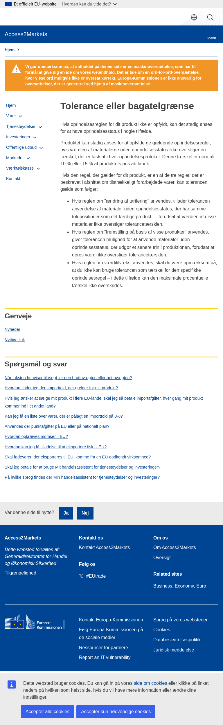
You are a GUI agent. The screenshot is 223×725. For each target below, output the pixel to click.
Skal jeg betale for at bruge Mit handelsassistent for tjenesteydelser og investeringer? (82, 467)
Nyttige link (15, 339)
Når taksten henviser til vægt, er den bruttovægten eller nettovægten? (68, 377)
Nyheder (12, 329)
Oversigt (162, 557)
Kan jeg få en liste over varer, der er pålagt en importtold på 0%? (64, 416)
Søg (210, 17)
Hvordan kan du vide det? (89, 3)
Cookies (161, 629)
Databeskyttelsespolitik (177, 639)
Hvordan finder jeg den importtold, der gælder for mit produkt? (61, 388)
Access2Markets (23, 537)
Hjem (10, 49)
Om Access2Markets (174, 547)
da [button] (193, 17)
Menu (211, 35)
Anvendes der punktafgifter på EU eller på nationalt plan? (57, 426)
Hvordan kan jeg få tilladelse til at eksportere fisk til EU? (56, 447)
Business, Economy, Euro (179, 585)
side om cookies (150, 683)
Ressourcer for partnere (103, 647)
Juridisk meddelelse (173, 649)
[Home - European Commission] (37, 623)
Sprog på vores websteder (180, 619)
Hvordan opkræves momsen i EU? (36, 436)
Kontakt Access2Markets (104, 547)
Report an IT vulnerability (105, 657)
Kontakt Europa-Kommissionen (111, 619)
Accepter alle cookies (47, 711)
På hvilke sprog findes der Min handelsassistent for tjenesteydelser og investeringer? (82, 477)
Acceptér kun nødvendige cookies (116, 711)
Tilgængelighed (20, 572)
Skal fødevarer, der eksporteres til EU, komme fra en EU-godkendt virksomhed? (78, 457)
